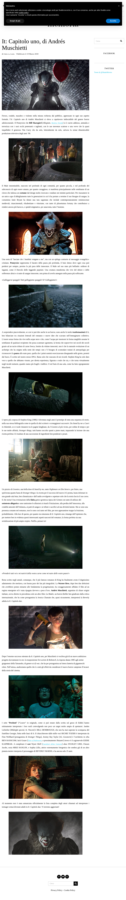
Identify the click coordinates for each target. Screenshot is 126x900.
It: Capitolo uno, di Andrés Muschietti (33, 44)
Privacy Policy (56, 890)
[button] (121, 41)
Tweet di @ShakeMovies (103, 72)
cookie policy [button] (23, 13)
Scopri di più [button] (15, 21)
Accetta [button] (113, 21)
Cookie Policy (69, 890)
